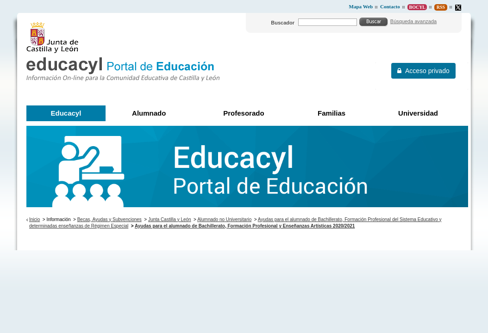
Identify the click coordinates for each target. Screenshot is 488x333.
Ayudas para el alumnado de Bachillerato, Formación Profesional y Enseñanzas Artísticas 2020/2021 (245, 225)
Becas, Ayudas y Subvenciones (109, 219)
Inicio (34, 219)
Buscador (282, 22)
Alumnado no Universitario (224, 219)
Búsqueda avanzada (413, 21)
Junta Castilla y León (169, 219)
